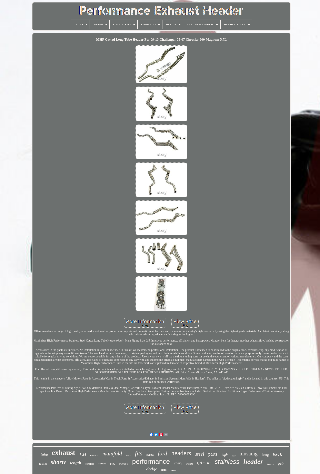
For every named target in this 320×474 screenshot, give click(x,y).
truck (174, 470)
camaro (123, 464)
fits (138, 453)
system (189, 463)
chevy (178, 463)
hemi (164, 469)
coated (94, 455)
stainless (227, 461)
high (224, 455)
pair (281, 463)
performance (151, 461)
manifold (112, 454)
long (265, 454)
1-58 (233, 456)
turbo (150, 455)
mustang (249, 454)
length (75, 462)
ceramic (89, 463)
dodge (151, 468)
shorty (58, 462)
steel (199, 454)
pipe (112, 463)
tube (44, 454)
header (253, 461)
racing (43, 463)
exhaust (63, 453)
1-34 (82, 455)
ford (162, 453)
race (128, 455)
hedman (270, 464)
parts (213, 454)
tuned (102, 463)
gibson (204, 462)
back (277, 454)
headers (181, 453)
